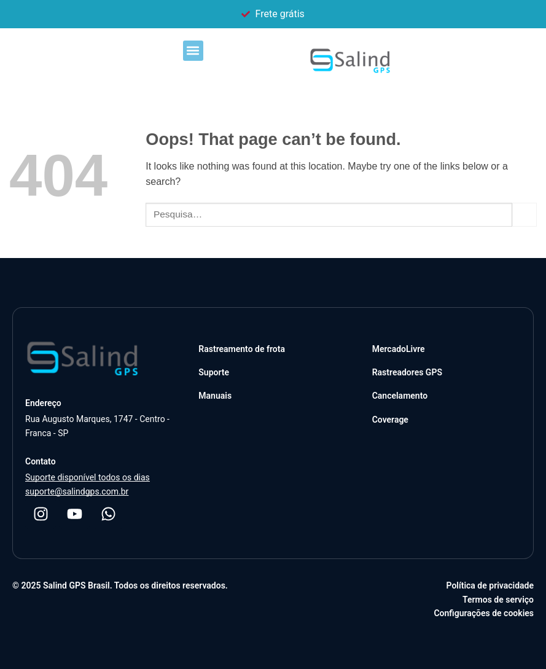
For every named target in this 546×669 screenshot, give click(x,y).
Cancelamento (399, 396)
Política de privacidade (490, 585)
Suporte (213, 372)
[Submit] (524, 215)
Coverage (390, 419)
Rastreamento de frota (241, 349)
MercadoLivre (398, 349)
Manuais (215, 396)
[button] (193, 51)
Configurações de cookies (484, 613)
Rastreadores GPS (407, 372)
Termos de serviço (498, 599)
